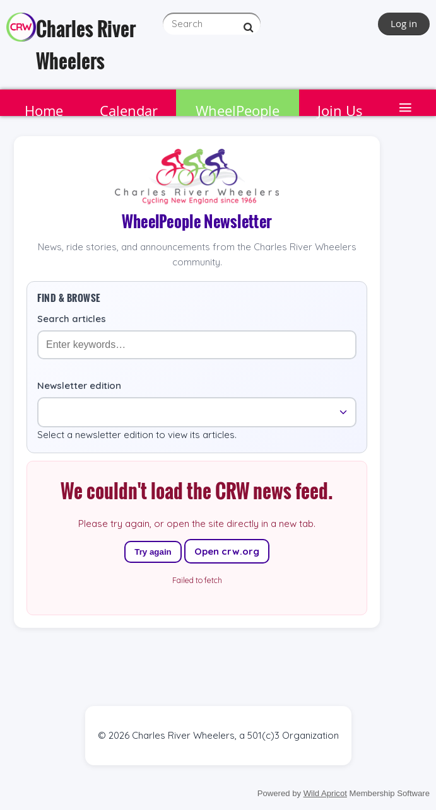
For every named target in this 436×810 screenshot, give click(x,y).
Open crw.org (226, 551)
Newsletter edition (79, 385)
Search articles (71, 319)
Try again (153, 552)
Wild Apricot (325, 793)
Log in (404, 23)
